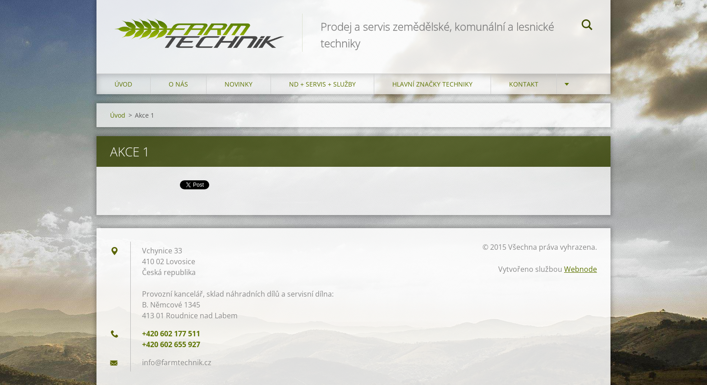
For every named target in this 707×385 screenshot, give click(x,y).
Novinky (238, 84)
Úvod (123, 84)
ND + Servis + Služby (322, 84)
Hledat (587, 26)
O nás (178, 84)
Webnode (580, 269)
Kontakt (523, 84)
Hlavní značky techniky (432, 84)
